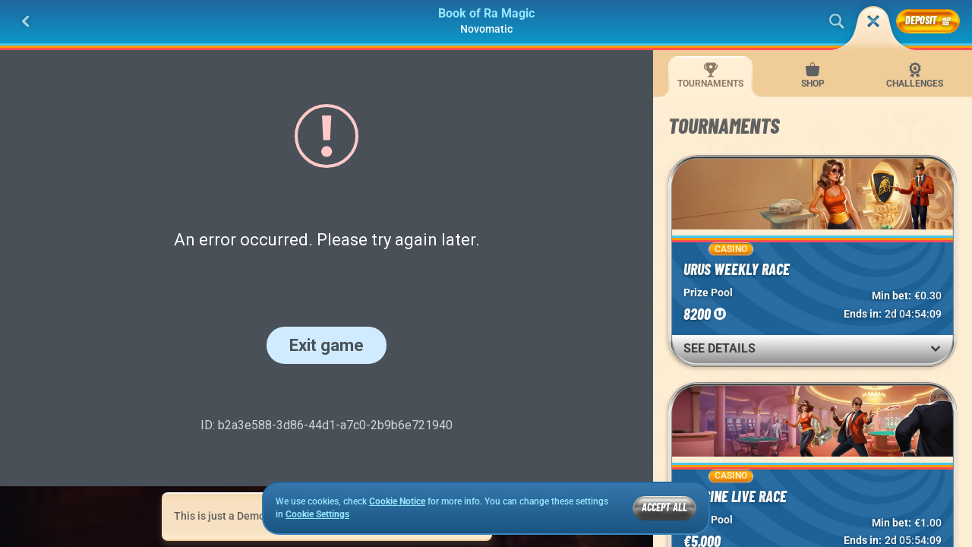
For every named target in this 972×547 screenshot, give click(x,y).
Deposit (928, 20)
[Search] (836, 21)
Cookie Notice (397, 501)
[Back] (25, 21)
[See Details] (935, 349)
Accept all (664, 507)
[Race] (873, 21)
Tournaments (710, 75)
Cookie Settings (317, 515)
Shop (813, 75)
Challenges (914, 75)
